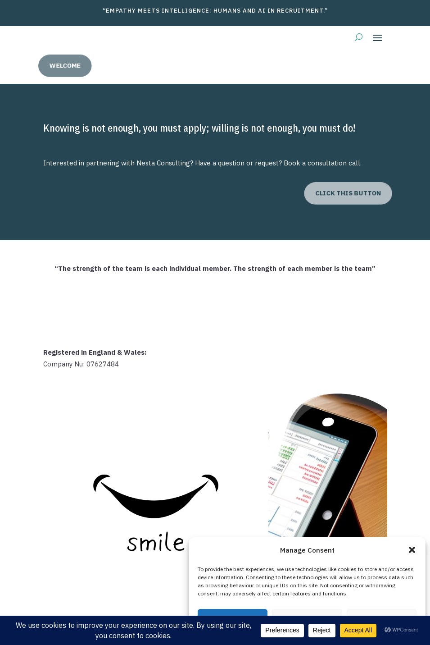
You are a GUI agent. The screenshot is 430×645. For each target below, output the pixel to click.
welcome (79, 65)
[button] (411, 549)
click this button (335, 193)
